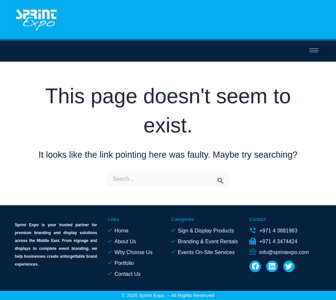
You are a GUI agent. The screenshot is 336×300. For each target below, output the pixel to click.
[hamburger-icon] (313, 50)
